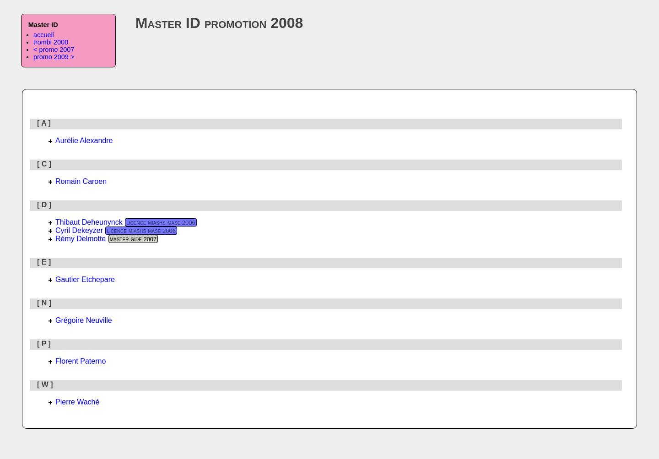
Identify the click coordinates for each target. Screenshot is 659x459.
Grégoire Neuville (83, 320)
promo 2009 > (53, 57)
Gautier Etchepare (85, 279)
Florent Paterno (80, 361)
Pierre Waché (77, 402)
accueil (43, 35)
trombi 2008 (50, 42)
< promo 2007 (53, 49)
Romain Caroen (81, 181)
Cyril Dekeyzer (79, 230)
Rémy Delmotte (80, 239)
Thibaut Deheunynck (89, 222)
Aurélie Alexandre (84, 140)
